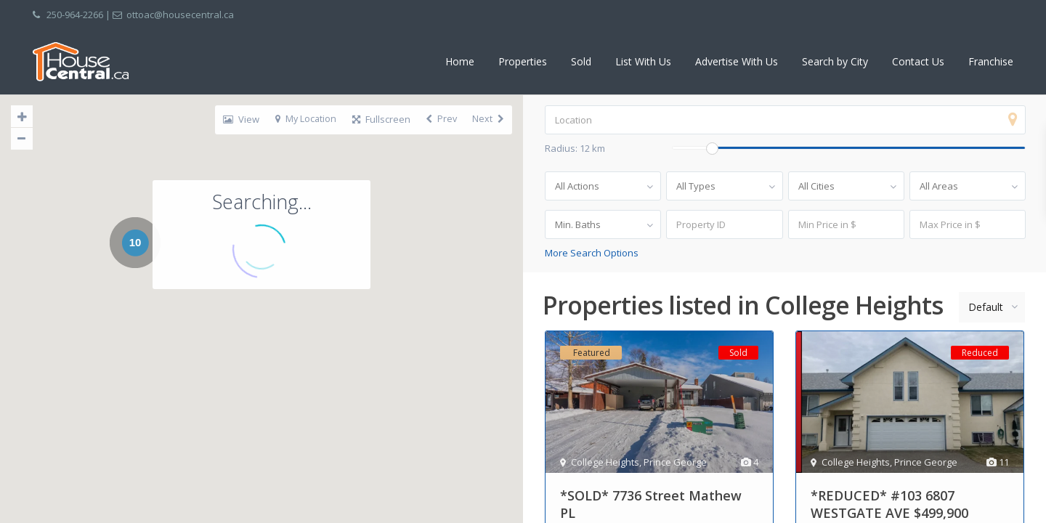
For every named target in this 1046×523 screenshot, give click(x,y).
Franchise (990, 61)
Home (459, 61)
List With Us (643, 61)
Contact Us (918, 61)
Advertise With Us (736, 61)
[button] (398, 360)
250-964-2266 (74, 14)
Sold (581, 61)
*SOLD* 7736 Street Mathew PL (651, 504)
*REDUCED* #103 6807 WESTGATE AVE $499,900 (889, 504)
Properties (522, 61)
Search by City (835, 61)
